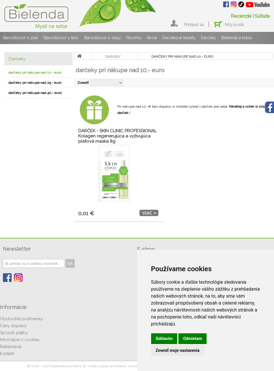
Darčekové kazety (179, 37)
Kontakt (7, 353)
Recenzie (241, 16)
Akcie (152, 37)
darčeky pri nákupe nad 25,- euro (34, 83)
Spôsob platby (14, 332)
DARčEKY (113, 57)
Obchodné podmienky (21, 318)
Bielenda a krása (236, 37)
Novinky (134, 37)
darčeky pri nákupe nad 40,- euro (35, 93)
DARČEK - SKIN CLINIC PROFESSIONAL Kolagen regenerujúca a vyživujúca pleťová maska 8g (117, 136)
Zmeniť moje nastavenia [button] (178, 350)
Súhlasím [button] (164, 338)
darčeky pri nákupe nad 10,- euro (34, 72)
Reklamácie (11, 346)
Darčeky (208, 37)
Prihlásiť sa (194, 24)
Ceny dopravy (13, 325)
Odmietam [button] (192, 338)
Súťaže (262, 16)
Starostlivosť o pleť (20, 37)
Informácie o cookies (20, 339)
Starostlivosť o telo (60, 37)
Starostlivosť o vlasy (102, 37)
